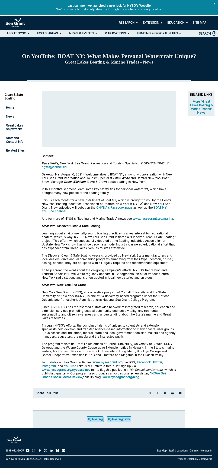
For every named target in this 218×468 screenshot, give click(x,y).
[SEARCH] (207, 33)
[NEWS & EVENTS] (83, 33)
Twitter (157, 362)
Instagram (49, 366)
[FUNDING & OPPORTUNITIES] (159, 33)
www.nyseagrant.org (108, 362)
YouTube (70, 366)
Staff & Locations (178, 450)
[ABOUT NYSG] (18, 33)
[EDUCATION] (178, 23)
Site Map (162, 450)
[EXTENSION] (152, 23)
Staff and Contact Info (14, 140)
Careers (194, 450)
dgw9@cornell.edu (55, 167)
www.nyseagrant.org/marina (153, 218)
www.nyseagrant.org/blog (120, 377)
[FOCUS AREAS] (49, 33)
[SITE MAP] (200, 23)
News (10, 116)
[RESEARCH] (128, 23)
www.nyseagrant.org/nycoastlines (66, 369)
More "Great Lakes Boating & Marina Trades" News (201, 107)
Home (10, 107)
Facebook (144, 362)
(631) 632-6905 (15, 450)
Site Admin (206, 450)
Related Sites (15, 150)
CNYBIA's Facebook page (114, 207)
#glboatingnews (119, 419)
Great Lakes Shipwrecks (14, 127)
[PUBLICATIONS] (117, 33)
